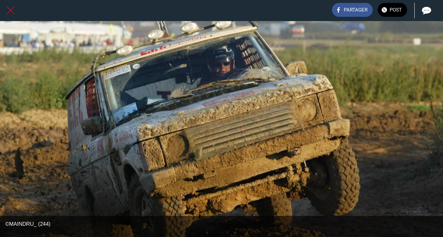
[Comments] (426, 10)
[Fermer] (11, 10)
